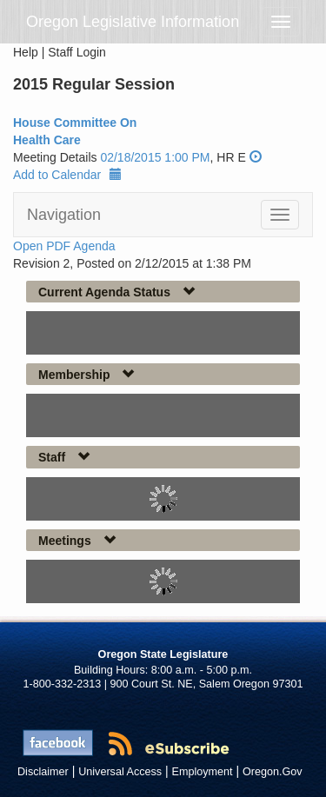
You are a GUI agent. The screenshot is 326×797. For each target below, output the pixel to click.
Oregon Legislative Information (132, 21)
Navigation (64, 214)
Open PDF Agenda (64, 246)
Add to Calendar (67, 175)
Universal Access (120, 772)
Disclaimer (43, 772)
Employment (202, 772)
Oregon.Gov (273, 772)
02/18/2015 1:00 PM (155, 157)
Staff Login (77, 52)
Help (25, 52)
